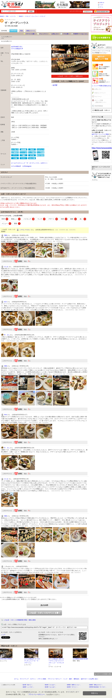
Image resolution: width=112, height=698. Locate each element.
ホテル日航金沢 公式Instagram (21, 166)
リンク (65, 679)
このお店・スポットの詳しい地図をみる (70, 76)
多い (83, 219)
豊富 (17, 223)
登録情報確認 (98, 106)
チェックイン (43, 34)
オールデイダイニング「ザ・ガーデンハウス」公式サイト (29, 163)
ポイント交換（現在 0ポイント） (100, 101)
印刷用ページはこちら (81, 34)
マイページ (98, 96)
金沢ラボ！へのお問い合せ (89, 679)
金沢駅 (54, 85)
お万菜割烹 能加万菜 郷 (80, 659)
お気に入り (55, 34)
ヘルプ (101, 4)
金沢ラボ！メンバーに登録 (100, 134)
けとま (6, 266)
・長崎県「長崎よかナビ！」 (95, 684)
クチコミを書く (31, 34)
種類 (73, 219)
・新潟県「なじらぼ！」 (50, 687)
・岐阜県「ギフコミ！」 (72, 687)
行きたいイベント (100, 93)
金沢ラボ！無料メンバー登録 (101, 58)
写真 (21, 30)
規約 (70, 679)
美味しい (16, 219)
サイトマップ (24, 679)
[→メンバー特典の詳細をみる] (101, 86)
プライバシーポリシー (55, 679)
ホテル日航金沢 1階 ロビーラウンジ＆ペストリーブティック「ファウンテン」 (56, 661)
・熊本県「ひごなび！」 (50, 684)
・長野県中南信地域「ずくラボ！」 (97, 687)
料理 (5, 219)
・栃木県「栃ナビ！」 (27, 684)
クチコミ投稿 (41, 679)
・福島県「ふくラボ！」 (28, 687)
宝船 (5, 235)
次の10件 (44, 605)
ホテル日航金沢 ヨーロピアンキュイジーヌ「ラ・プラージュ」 (32, 661)
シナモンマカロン (25, 230)
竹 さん (7, 335)
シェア (3, 634)
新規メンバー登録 (102, 11)
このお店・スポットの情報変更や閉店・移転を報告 (20, 620)
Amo (5, 414)
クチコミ (13, 30)
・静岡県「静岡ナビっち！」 (73, 684)
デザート (53, 219)
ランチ (41, 219)
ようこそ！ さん (76, 11)
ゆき (5, 302)
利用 (64, 219)
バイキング (29, 219)
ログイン (88, 11)
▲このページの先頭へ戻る (103, 674)
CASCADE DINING (6, 659)
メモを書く (66, 34)
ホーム (101, 7)
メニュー (6, 223)
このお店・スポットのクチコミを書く (44, 613)
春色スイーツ (30, 30)
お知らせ (102, 2)
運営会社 (76, 679)
